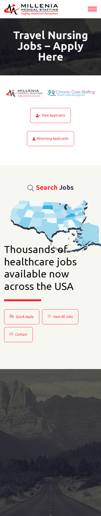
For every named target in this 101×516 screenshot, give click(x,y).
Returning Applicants (50, 139)
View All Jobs (60, 316)
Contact (18, 334)
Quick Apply (22, 316)
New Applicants (50, 115)
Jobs (50, 187)
